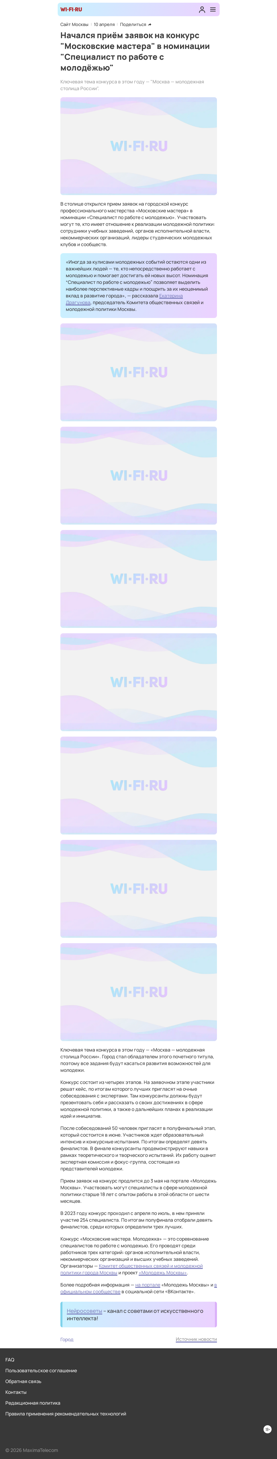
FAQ (9, 1359)
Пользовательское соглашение (41, 1370)
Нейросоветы (84, 1311)
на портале (147, 1284)
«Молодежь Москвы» (163, 1272)
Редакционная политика (32, 1403)
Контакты (16, 1392)
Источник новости (196, 1339)
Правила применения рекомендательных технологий (65, 1413)
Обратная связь (23, 1381)
